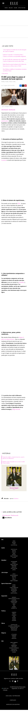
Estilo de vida (21, 7)
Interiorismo (14, 630)
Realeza (14, 550)
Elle (2, 539)
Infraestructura (14, 627)
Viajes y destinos (14, 564)
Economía (14, 600)
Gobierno (14, 612)
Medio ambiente (14, 642)
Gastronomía (14, 561)
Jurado (14, 569)
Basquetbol (14, 589)
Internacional (14, 601)
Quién (3, 548)
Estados (14, 617)
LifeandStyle (14, 608)
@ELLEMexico (8, 517)
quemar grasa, (5, 121)
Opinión (14, 619)
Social (14, 643)
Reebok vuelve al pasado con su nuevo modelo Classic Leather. (14, 462)
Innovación (14, 649)
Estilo (14, 574)
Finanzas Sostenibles (14, 648)
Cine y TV (14, 578)
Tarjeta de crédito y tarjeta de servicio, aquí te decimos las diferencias (13, 457)
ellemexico (16, 680)
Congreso (14, 615)
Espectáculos (14, 549)
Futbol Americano (14, 587)
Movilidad (14, 646)
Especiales (14, 638)
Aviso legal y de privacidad (13, 695)
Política (3, 611)
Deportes (14, 576)
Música (14, 579)
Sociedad (14, 620)
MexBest (3, 560)
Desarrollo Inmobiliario (14, 626)
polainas (16, 498)
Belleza (11, 7)
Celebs (15, 7)
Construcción (14, 624)
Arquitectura (14, 628)
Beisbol (14, 586)
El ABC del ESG (14, 650)
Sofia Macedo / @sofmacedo (10, 515)
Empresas (14, 597)
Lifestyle (14, 591)
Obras (14, 604)
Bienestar (14, 567)
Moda (6, 7)
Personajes (14, 565)
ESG (14, 605)
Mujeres (14, 606)
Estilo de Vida (14, 568)
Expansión (4, 596)
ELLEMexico (10, 681)
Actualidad (14, 634)
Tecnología (14, 602)
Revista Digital (14, 488)
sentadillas (21, 282)
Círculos (14, 552)
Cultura (14, 557)
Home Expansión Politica (14, 598)
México (14, 613)
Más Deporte (14, 590)
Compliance (13, 700)
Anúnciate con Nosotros (13, 704)
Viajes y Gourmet (14, 556)
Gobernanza (14, 645)
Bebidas (14, 563)
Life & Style (4, 572)
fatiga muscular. (16, 409)
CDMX (14, 616)
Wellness (5, 73)
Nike (19, 203)
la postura (4, 160)
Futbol (14, 585)
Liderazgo (14, 635)
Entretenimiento (14, 575)
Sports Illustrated (6, 583)
